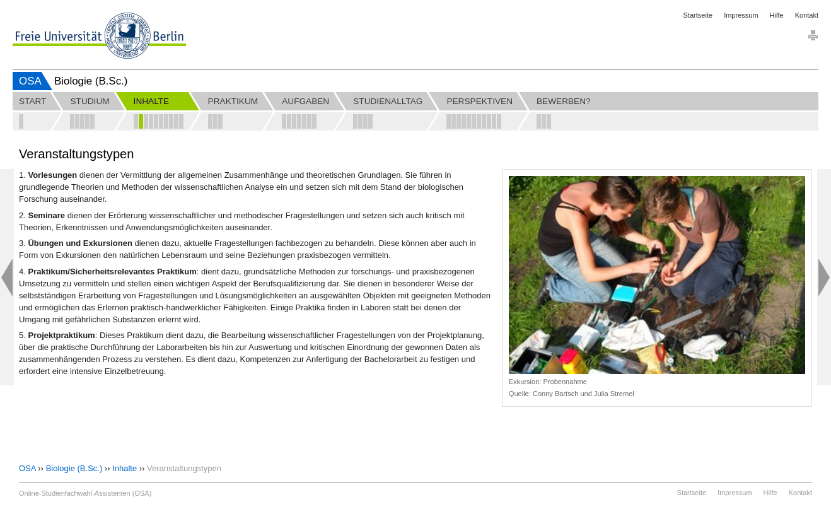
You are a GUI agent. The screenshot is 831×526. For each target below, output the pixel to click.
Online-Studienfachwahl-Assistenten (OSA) (85, 493)
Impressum (741, 15)
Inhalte (124, 468)
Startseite (697, 15)
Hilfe (777, 15)
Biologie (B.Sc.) (74, 468)
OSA (30, 81)
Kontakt (806, 15)
